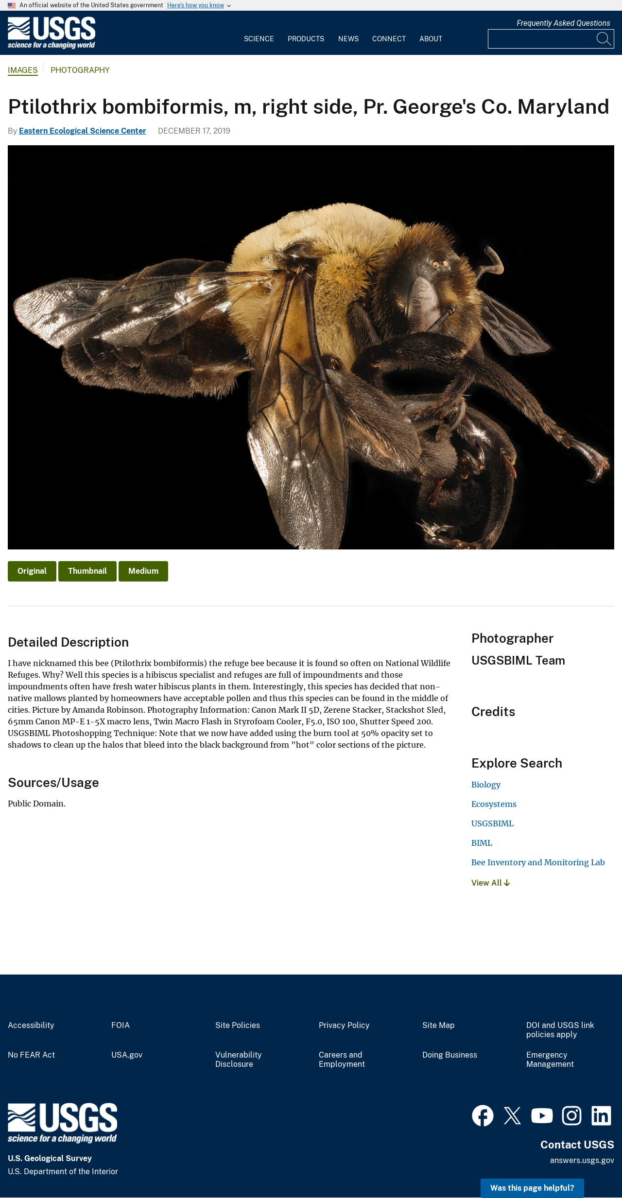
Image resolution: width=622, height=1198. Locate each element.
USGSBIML (492, 823)
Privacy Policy (344, 1025)
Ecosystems (494, 804)
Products (306, 39)
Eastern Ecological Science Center (82, 131)
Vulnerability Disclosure (238, 1060)
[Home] (51, 46)
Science (259, 39)
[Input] (551, 39)
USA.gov (126, 1055)
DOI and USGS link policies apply (560, 1030)
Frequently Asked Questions (563, 23)
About (430, 39)
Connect (389, 39)
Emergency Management (550, 1060)
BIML (481, 843)
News (348, 39)
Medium (143, 571)
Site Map (438, 1025)
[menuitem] (259, 33)
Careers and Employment (342, 1060)
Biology (486, 784)
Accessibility (31, 1025)
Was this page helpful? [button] (532, 1188)
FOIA (120, 1025)
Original (32, 571)
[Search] (604, 39)
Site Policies (237, 1025)
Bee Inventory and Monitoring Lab (538, 862)
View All (490, 883)
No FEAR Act (31, 1055)
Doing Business (449, 1055)
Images (23, 70)
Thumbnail (87, 571)
